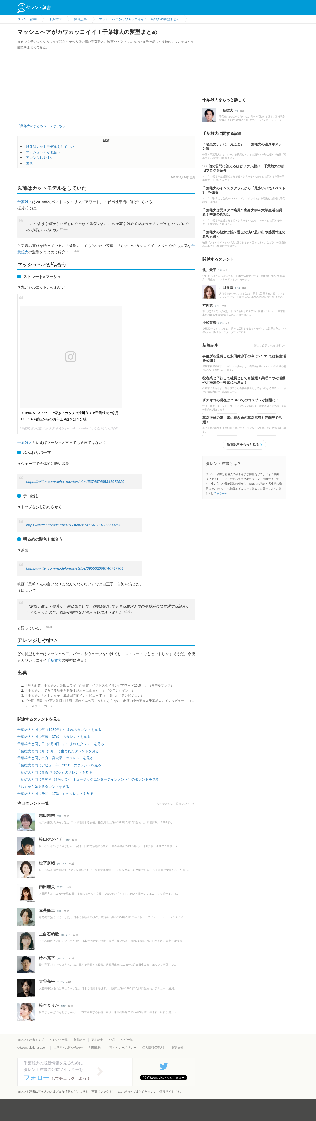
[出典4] (128, 611)
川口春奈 (226, 287)
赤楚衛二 (47, 910)
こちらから (220, 493)
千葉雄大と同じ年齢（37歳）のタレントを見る (53, 737)
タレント (62, 863)
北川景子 (209, 270)
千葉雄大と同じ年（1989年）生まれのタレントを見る (59, 730)
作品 (112, 1039)
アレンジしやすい (40, 158)
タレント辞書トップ (30, 1039)
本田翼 (207, 305)
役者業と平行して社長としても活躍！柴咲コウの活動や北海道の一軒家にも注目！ (243, 380)
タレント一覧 (59, 1039)
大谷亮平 (47, 981)
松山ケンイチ (51, 839)
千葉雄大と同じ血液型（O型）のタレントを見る (55, 772)
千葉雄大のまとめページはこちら (41, 126)
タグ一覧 (127, 1039)
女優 (59, 816)
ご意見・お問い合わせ (68, 1047)
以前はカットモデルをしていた (50, 147)
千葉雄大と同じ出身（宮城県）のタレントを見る (55, 758)
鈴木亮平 (47, 958)
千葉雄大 (24, 202)
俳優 (67, 839)
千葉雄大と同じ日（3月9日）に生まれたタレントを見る (60, 744)
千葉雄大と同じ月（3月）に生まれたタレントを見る (58, 751)
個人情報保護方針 (154, 1047)
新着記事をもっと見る (243, 444)
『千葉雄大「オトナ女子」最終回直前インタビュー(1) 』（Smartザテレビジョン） (84, 695)
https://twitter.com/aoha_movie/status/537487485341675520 (75, 482)
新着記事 (79, 1039)
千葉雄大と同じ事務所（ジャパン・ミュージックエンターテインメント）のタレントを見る (88, 779)
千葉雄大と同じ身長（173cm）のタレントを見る (55, 793)
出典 (29, 163)
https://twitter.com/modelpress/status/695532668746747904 (74, 568)
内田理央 (47, 887)
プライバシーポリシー (121, 1047)
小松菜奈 (209, 323)
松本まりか (49, 1005)
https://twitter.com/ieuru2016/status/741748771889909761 (73, 525)
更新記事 (97, 1039)
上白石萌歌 (49, 934)
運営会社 (178, 1047)
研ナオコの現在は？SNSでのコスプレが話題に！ (240, 400)
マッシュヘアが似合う (43, 152)
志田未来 (47, 816)
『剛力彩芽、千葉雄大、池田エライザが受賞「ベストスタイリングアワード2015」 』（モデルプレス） (99, 685)
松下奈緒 (47, 863)
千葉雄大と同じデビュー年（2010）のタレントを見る (59, 765)
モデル (60, 887)
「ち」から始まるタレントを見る (43, 787)
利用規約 (95, 1047)
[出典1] (64, 229)
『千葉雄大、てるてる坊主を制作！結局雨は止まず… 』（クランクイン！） (80, 690)
